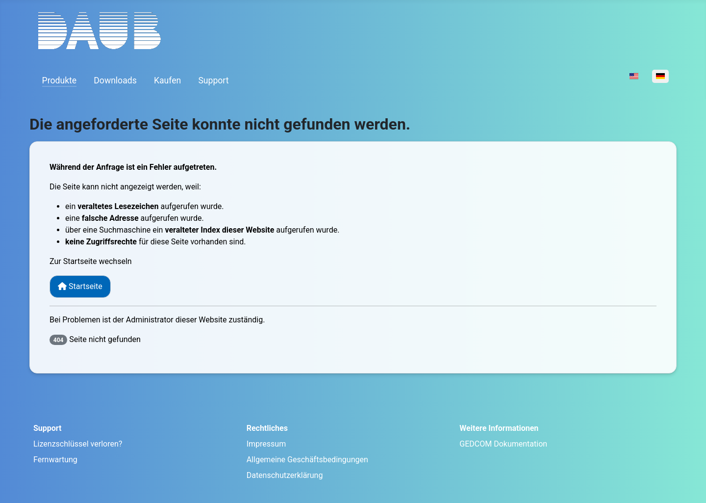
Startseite (80, 286)
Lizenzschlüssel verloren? (77, 444)
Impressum (266, 444)
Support (213, 80)
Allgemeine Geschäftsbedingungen (307, 459)
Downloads (115, 80)
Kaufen (167, 80)
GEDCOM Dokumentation (503, 444)
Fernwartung (55, 459)
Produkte (59, 80)
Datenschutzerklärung (285, 475)
